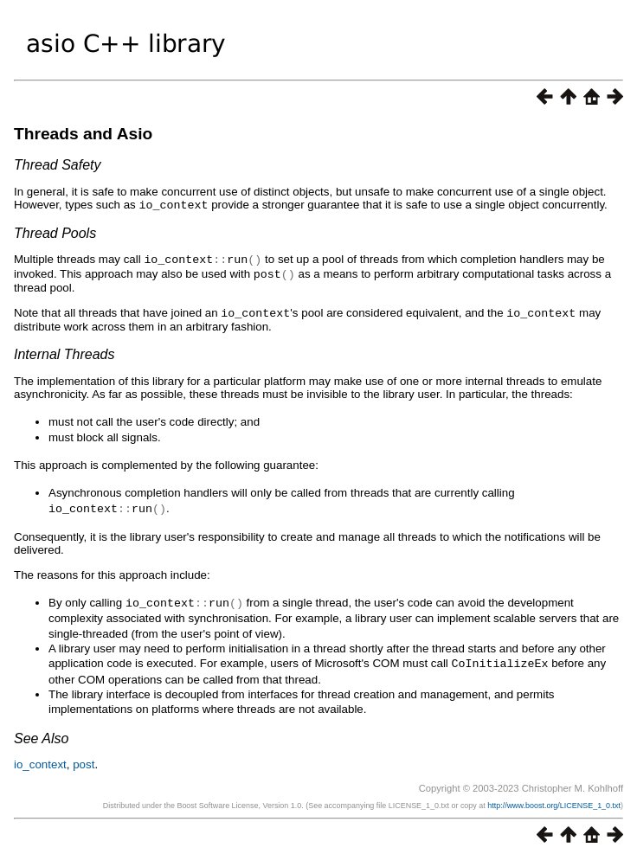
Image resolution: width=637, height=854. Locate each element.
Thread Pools (55, 232)
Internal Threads (64, 351)
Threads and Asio (83, 134)
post (83, 758)
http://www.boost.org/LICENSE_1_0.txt (554, 799)
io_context (40, 758)
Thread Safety (57, 164)
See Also (41, 732)
